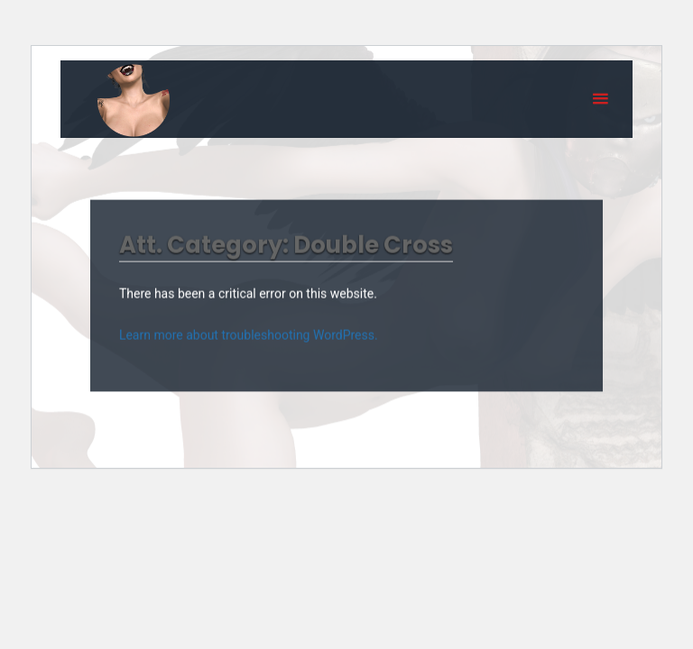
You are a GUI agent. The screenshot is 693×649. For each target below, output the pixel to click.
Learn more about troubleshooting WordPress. (248, 334)
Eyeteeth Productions (133, 100)
